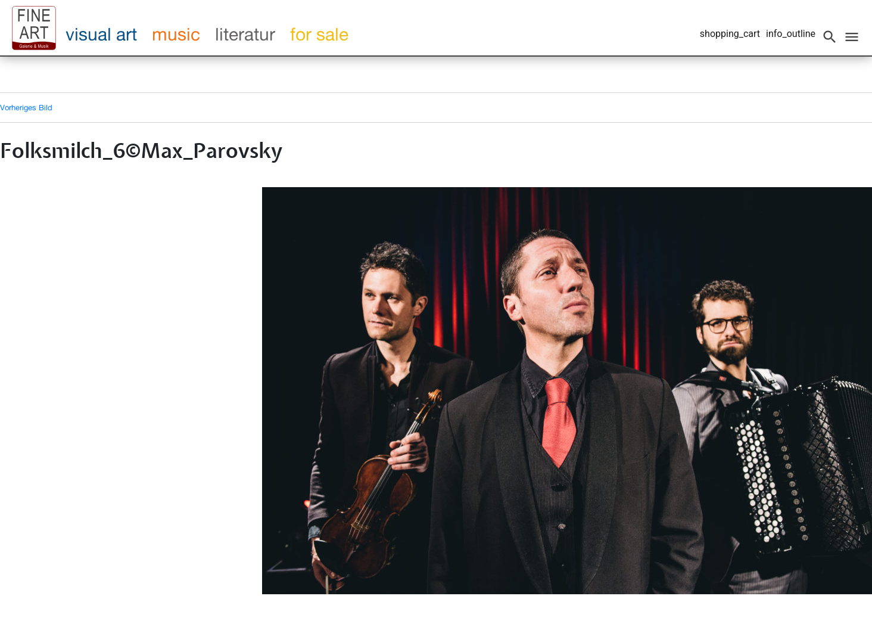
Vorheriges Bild (26, 107)
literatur (245, 34)
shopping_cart (730, 33)
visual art (101, 34)
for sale (319, 34)
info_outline (790, 33)
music (176, 34)
